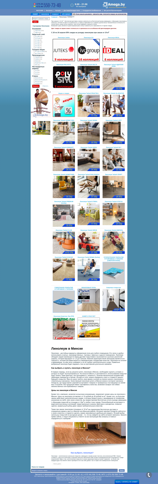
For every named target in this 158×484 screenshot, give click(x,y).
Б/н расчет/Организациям (113, 10)
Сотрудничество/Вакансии (92, 10)
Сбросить (45, 86)
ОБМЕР (35, 14)
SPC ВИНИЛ (66, 14)
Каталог (58, 10)
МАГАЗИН (39, 10)
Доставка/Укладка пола (71, 10)
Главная (54, 17)
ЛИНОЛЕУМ (45, 14)
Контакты (49, 10)
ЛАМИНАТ (55, 14)
